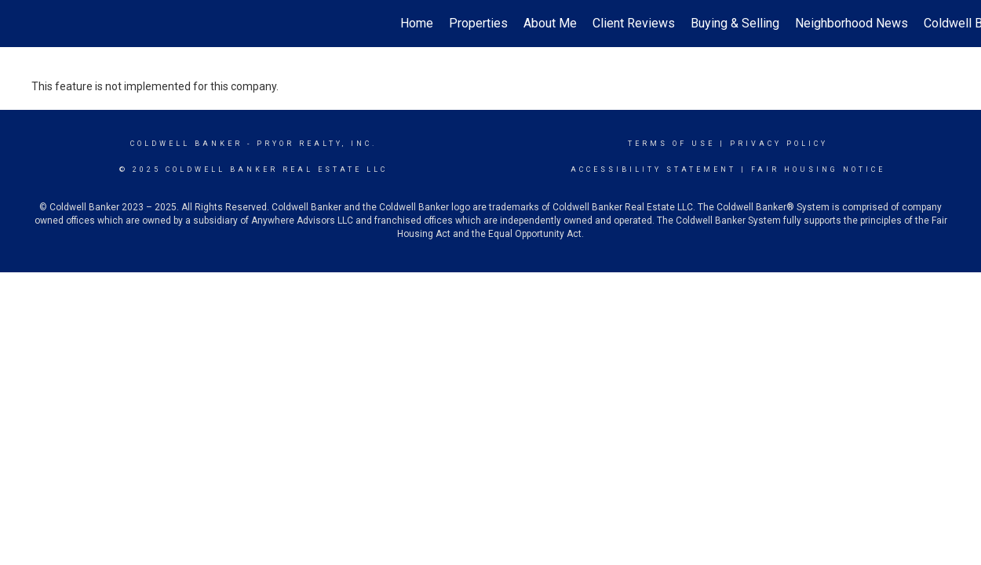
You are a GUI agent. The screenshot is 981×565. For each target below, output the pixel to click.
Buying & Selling (735, 23)
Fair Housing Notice (818, 169)
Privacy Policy (779, 144)
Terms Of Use (671, 144)
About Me (550, 23)
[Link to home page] (20, 23)
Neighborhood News (851, 23)
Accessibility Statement (653, 169)
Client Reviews (634, 23)
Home (416, 23)
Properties (478, 23)
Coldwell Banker (186, 144)
